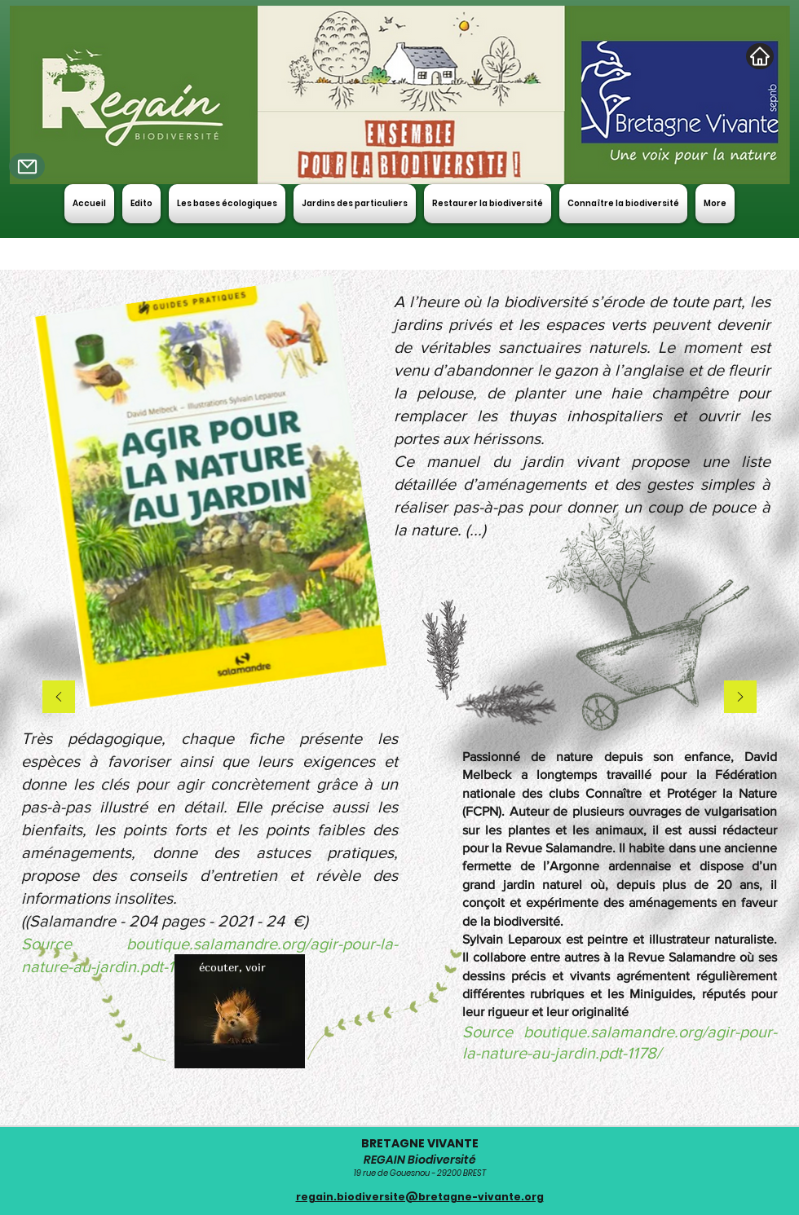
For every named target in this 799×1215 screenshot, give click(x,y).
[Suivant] (740, 697)
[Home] (760, 56)
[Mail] (27, 166)
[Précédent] (58, 697)
